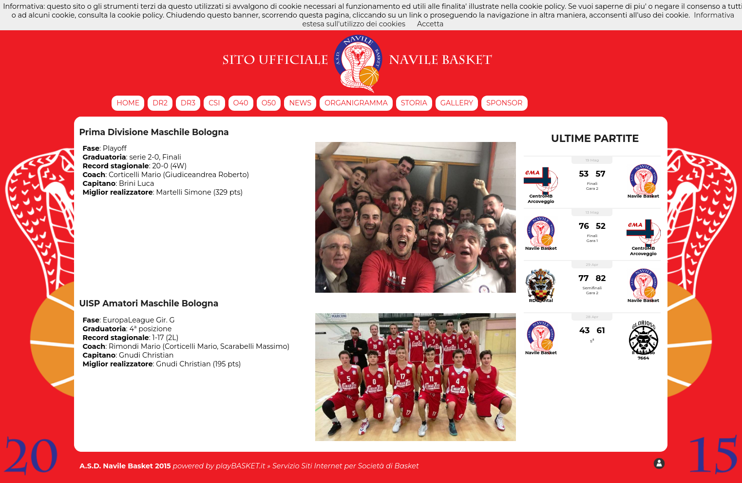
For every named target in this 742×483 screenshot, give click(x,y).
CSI (214, 103)
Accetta (430, 24)
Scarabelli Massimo (253, 346)
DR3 (188, 103)
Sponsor (504, 103)
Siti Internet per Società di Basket (360, 466)
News (300, 103)
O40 (240, 103)
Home (127, 103)
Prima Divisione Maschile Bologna (153, 132)
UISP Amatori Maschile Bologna (148, 303)
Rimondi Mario (134, 346)
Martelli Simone (183, 192)
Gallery (456, 103)
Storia (414, 103)
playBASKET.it (241, 466)
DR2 (159, 103)
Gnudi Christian (146, 355)
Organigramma (356, 103)
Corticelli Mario (135, 174)
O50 (269, 103)
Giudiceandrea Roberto (206, 174)
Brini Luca (136, 183)
